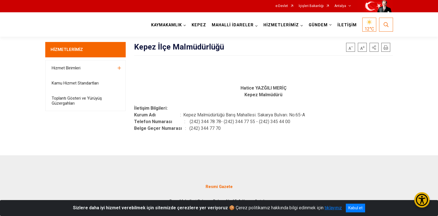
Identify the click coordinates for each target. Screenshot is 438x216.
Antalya (340, 6)
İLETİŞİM (347, 25)
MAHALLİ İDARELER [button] (233, 25)
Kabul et (355, 208)
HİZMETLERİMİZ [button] (281, 25)
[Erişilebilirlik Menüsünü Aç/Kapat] (422, 200)
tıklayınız (333, 207)
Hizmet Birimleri (66, 68)
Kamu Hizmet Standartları (75, 83)
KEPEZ (199, 25)
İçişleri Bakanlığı (311, 6)
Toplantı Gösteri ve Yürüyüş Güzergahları (77, 101)
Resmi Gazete (219, 186)
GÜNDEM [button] (318, 25)
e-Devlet (281, 6)
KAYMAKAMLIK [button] (166, 25)
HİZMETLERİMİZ (67, 49)
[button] (374, 47)
